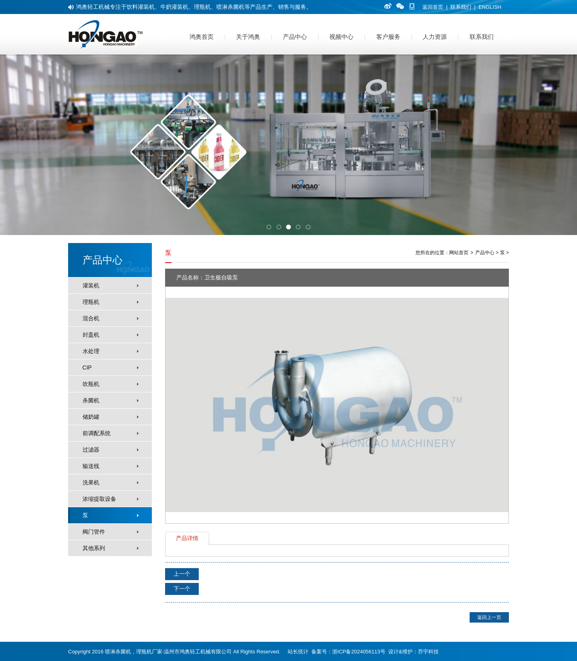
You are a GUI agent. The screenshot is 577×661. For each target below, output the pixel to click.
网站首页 (458, 252)
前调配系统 (97, 433)
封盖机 (91, 335)
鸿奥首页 (202, 36)
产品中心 (295, 36)
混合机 (91, 318)
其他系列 (94, 548)
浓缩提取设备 (99, 499)
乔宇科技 (428, 652)
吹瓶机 (91, 384)
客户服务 (388, 36)
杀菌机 (91, 400)
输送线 (91, 466)
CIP (87, 367)
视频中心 (341, 36)
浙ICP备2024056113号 (358, 652)
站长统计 (298, 652)
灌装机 (91, 285)
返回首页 (432, 7)
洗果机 (91, 482)
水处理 (91, 351)
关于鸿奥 (248, 36)
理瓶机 (91, 302)
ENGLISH (489, 7)
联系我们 (460, 7)
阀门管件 (94, 531)
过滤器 (91, 449)
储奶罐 (91, 417)
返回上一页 (489, 617)
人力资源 (435, 36)
